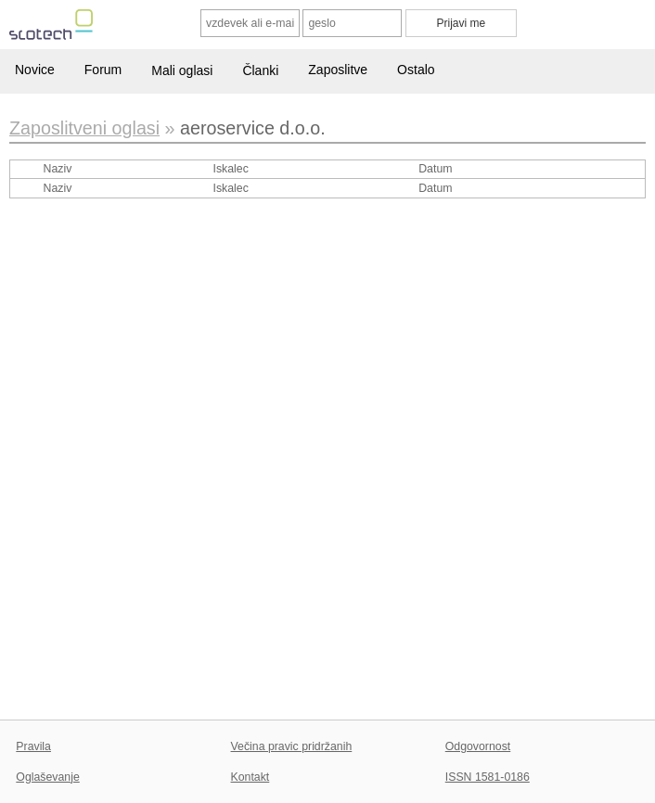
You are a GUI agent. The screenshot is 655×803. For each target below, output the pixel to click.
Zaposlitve (337, 69)
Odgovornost (478, 746)
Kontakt (250, 777)
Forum (103, 69)
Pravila (33, 746)
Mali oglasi (181, 70)
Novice (35, 69)
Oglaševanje (47, 777)
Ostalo (415, 69)
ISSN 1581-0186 (487, 777)
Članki (260, 70)
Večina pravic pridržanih (292, 746)
